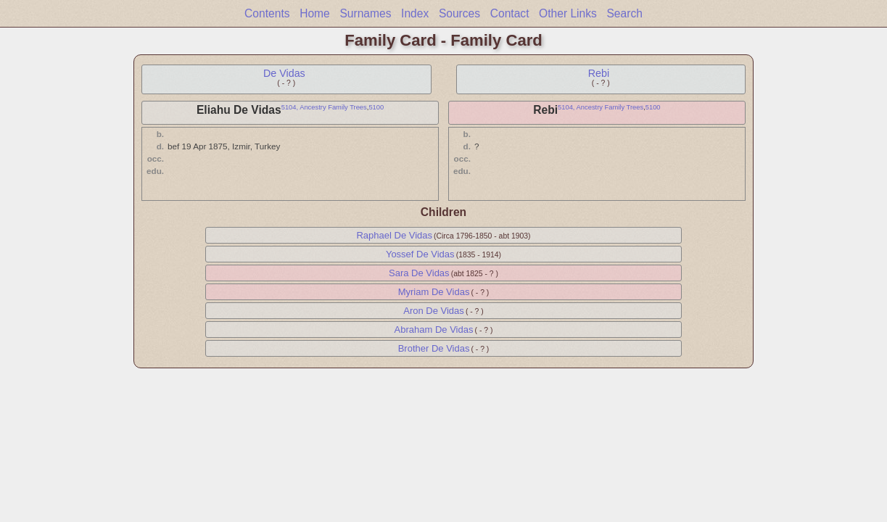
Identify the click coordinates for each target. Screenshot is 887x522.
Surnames (365, 13)
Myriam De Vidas (434, 291)
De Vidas (284, 73)
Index (415, 13)
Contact (509, 13)
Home (315, 13)
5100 (376, 107)
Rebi (598, 73)
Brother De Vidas (434, 348)
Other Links (568, 13)
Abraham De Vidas (434, 329)
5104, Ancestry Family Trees (324, 107)
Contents (266, 13)
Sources (459, 13)
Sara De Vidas (419, 273)
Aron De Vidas (433, 310)
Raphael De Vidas (394, 235)
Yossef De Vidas (420, 254)
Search (624, 13)
